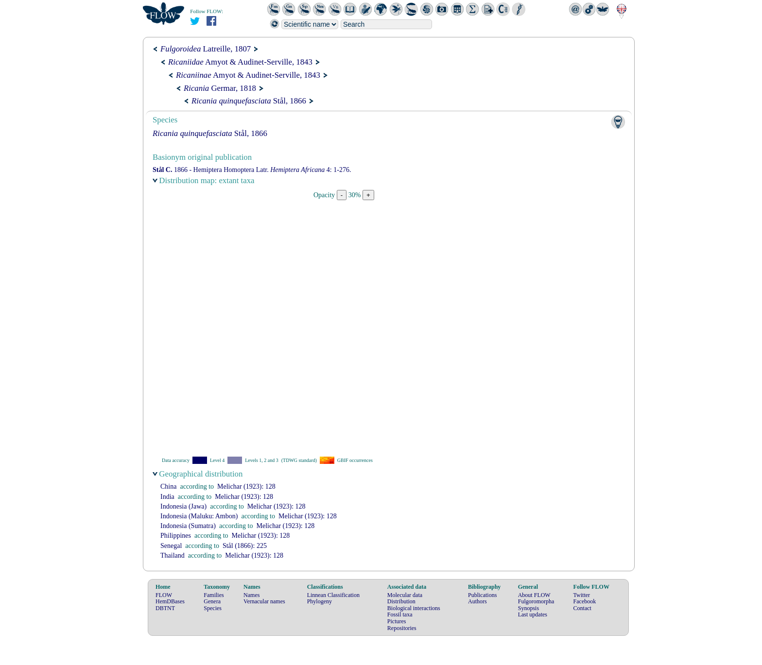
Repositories (401, 628)
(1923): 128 (246, 486)
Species (213, 608)
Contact (582, 608)
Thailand (172, 555)
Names (251, 595)
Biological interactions (413, 608)
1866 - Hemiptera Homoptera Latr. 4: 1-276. (252, 169)
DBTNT (165, 608)
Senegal (171, 545)
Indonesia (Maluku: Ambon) (199, 516)
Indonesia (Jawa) (183, 506)
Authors (477, 601)
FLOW (164, 595)
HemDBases (170, 601)
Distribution (401, 601)
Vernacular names (264, 601)
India (167, 496)
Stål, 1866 (248, 100)
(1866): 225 (245, 545)
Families (214, 595)
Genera (212, 601)
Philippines (175, 535)
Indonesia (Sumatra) (188, 525)
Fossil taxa (400, 614)
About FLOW (534, 595)
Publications (482, 595)
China (168, 486)
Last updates (532, 614)
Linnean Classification (333, 595)
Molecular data (404, 595)
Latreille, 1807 (205, 48)
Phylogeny (319, 601)
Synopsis (528, 608)
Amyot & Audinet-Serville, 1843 (240, 62)
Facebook (584, 601)
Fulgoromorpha (536, 601)
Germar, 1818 (220, 88)
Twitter (581, 595)
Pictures (396, 621)
